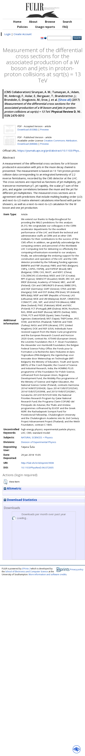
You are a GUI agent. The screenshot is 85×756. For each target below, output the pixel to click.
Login (7, 34)
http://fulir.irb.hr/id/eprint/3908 (37, 462)
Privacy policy (76, 569)
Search (67, 22)
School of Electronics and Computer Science (26, 571)
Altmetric (12, 488)
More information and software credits (47, 574)
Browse (50, 22)
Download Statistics (20, 500)
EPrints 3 (26, 568)
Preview (44, 129)
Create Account (23, 34)
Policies (22, 27)
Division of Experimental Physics (38, 442)
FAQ (65, 27)
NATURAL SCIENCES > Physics (37, 437)
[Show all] (64, 100)
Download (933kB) (28, 129)
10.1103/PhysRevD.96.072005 (37, 467)
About (33, 22)
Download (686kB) (28, 143)
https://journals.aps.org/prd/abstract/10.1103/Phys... (49, 150)
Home (17, 22)
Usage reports (45, 27)
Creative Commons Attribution (60, 140)
